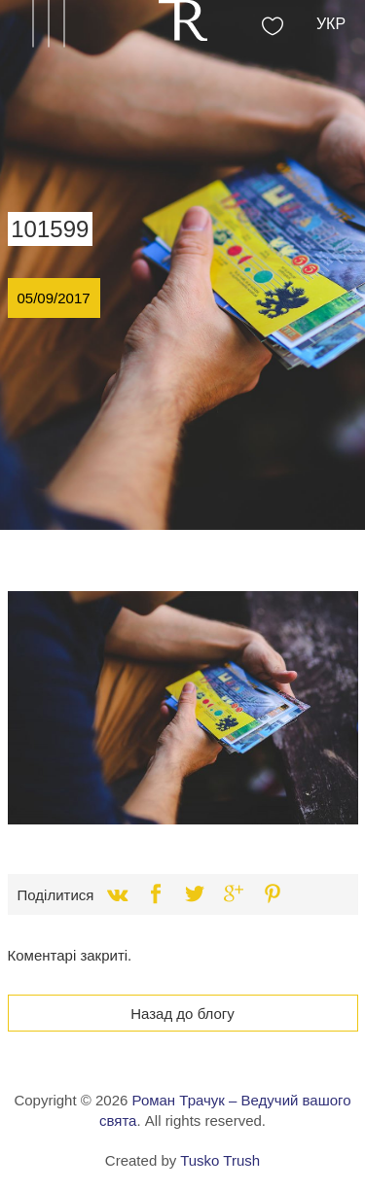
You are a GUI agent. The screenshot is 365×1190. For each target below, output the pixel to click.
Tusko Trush (220, 1160)
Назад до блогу (182, 1013)
